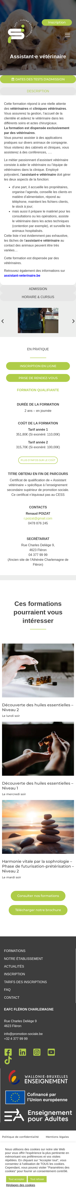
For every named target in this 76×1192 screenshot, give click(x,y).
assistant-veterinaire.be (22, 275)
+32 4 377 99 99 (16, 1038)
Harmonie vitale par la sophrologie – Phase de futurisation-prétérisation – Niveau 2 (38, 856)
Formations (14, 951)
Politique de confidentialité (20, 1136)
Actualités (14, 966)
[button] (2, 321)
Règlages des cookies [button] (20, 1185)
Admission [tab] (38, 289)
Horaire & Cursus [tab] (38, 297)
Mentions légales (57, 1136)
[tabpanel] (38, 190)
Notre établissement (23, 958)
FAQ (7, 989)
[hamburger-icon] (67, 35)
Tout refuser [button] (37, 1179)
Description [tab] (38, 91)
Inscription (14, 974)
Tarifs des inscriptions (25, 982)
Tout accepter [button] (16, 1179)
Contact (11, 997)
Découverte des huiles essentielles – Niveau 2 (38, 701)
